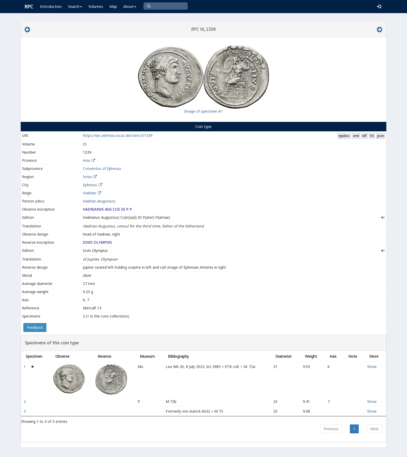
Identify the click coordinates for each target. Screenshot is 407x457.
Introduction (51, 6)
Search (75, 6)
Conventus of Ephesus (102, 168)
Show (372, 366)
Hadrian (89, 192)
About (129, 6)
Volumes (95, 6)
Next (374, 428)
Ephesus (90, 184)
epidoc (344, 135)
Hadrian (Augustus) (99, 201)
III (85, 144)
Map (113, 6)
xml (356, 135)
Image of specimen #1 (203, 111)
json (380, 135)
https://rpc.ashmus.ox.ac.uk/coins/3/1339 (118, 135)
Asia (86, 160)
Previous (331, 428)
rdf (364, 135)
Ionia (87, 176)
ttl (372, 135)
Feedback (35, 327)
